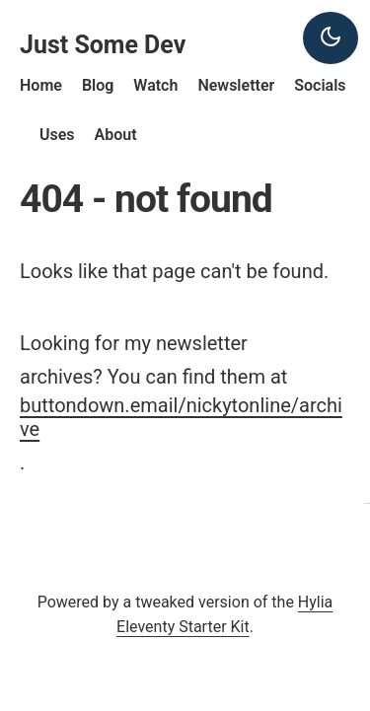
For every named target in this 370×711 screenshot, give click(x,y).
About (116, 134)
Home (41, 85)
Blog (97, 85)
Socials (319, 85)
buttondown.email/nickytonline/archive (181, 417)
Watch (155, 85)
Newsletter (235, 85)
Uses (57, 134)
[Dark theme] (330, 38)
